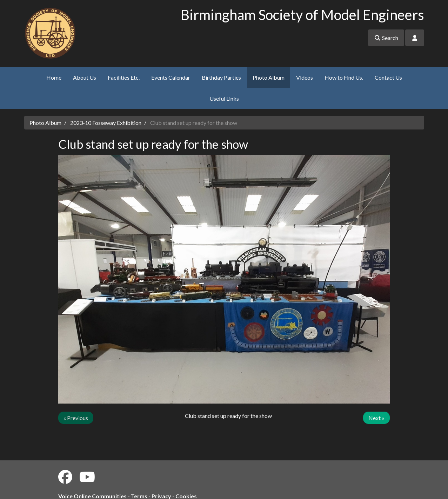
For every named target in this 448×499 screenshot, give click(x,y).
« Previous (75, 417)
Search (386, 37)
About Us (84, 77)
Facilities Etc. (124, 77)
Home (53, 77)
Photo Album (269, 77)
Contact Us (388, 77)
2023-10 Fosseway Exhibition (105, 122)
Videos (304, 77)
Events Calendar (170, 77)
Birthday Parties (221, 77)
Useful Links (224, 98)
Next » (376, 417)
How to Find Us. (344, 77)
